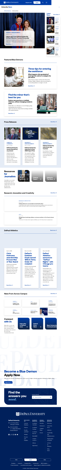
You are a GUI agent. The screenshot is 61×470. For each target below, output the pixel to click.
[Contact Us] (20, 463)
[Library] (34, 443)
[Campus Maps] (41, 429)
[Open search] (52, 2)
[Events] (41, 433)
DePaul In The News (51, 178)
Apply (46, 2)
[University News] (6, 7)
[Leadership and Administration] (49, 434)
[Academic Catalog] (34, 428)
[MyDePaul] (34, 446)
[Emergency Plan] (27, 463)
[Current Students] (26, 424)
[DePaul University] (13, 3)
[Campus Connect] (34, 440)
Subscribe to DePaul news (24, 325)
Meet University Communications (52, 326)
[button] (12, 44)
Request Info (38, 2)
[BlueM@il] (34, 436)
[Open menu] (56, 2)
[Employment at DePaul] (49, 440)
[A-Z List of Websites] (49, 444)
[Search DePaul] (42, 397)
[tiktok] (11, 434)
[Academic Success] (34, 433)
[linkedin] (9, 434)
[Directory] (49, 423)
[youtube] (17, 434)
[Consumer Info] (36, 463)
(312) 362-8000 (14, 427)
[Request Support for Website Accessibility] (42, 465)
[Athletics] (49, 430)
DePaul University (7, 10)
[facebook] (15, 434)
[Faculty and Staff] (26, 431)
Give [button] (45, 460)
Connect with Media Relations (24, 177)
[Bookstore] (41, 426)
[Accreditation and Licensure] (26, 465)
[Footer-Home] (30, 414)
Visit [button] (16, 460)
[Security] (41, 423)
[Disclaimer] (13, 463)
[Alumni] (26, 435)
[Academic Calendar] (34, 424)
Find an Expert (37, 178)
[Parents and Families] (26, 438)
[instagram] (13, 434)
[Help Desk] (49, 450)
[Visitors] (26, 428)
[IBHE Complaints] (44, 463)
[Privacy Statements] (14, 465)
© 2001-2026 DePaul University (30, 468)
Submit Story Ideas (37, 325)
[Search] (50, 397)
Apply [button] (30, 460)
